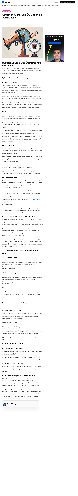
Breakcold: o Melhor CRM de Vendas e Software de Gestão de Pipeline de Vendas (14, 5)
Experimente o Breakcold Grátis (67, 2)
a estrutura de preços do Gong (32, 199)
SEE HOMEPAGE (54, 43)
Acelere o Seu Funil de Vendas (31, 5)
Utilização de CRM (40, 5)
